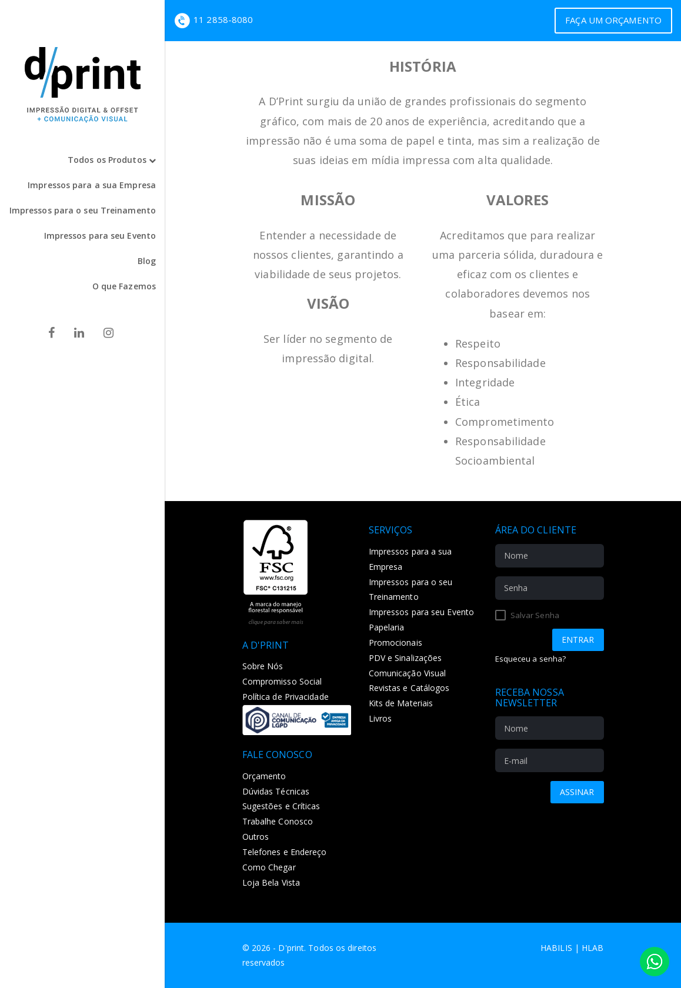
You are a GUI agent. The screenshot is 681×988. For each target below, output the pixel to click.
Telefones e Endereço (284, 851)
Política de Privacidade (285, 696)
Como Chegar (269, 867)
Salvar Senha (527, 615)
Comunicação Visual (407, 673)
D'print (291, 947)
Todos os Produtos (112, 159)
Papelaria (387, 627)
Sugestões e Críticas (281, 806)
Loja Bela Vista (271, 882)
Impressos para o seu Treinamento (82, 210)
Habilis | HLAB (571, 947)
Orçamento (264, 776)
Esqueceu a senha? (530, 658)
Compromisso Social (282, 681)
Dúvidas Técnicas (276, 791)
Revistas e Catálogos (409, 687)
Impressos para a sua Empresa (92, 185)
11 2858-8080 (223, 19)
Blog (147, 260)
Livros (380, 718)
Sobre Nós (262, 666)
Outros (255, 836)
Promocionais (395, 642)
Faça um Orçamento (613, 20)
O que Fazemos (124, 286)
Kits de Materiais (401, 703)
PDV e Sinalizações (405, 657)
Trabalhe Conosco (277, 821)
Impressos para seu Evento (100, 235)
